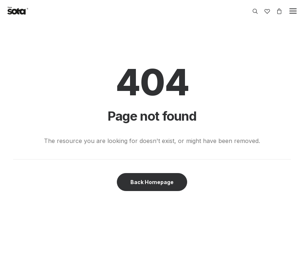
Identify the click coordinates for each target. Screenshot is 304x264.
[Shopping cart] (276, 11)
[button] (293, 11)
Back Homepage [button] (152, 182)
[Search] (252, 11)
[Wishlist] (264, 11)
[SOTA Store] (17, 11)
